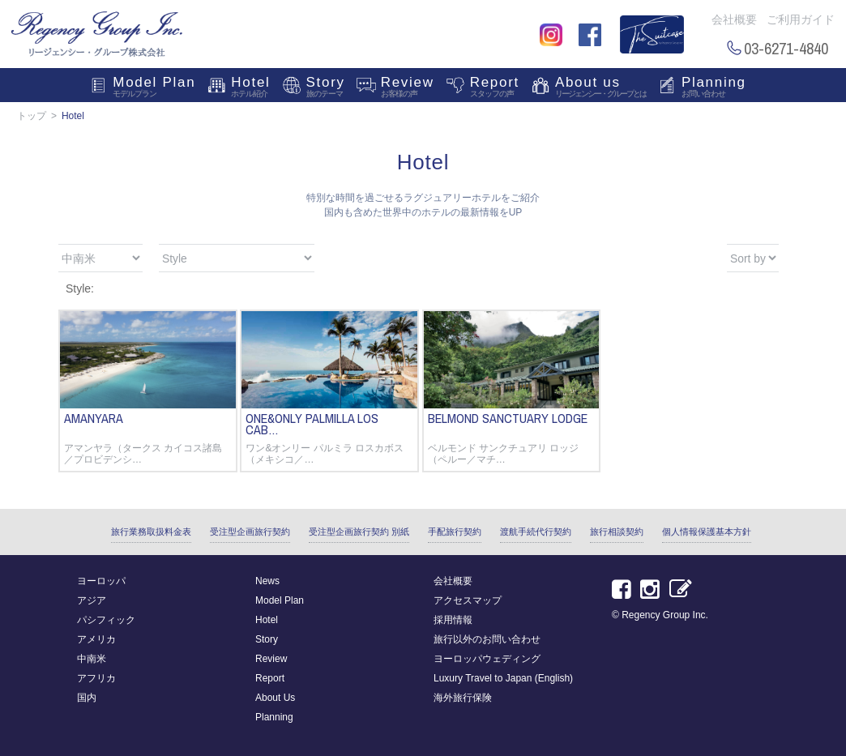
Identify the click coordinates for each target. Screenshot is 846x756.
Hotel (250, 88)
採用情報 (453, 620)
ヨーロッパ (101, 581)
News (267, 581)
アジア (91, 600)
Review (407, 88)
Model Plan (154, 88)
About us (600, 88)
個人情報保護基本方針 (706, 531)
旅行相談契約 (616, 531)
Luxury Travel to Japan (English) (503, 678)
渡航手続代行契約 (535, 531)
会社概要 (734, 19)
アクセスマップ (468, 600)
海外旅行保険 (463, 697)
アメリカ (96, 639)
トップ (31, 116)
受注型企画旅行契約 (250, 531)
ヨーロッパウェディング (487, 658)
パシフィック (106, 620)
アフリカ (96, 678)
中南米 (91, 658)
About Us (275, 697)
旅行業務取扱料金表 (151, 531)
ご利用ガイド (801, 19)
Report (494, 88)
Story (325, 88)
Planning (714, 88)
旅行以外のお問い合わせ (487, 639)
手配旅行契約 (454, 531)
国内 (86, 697)
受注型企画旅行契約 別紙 (359, 531)
